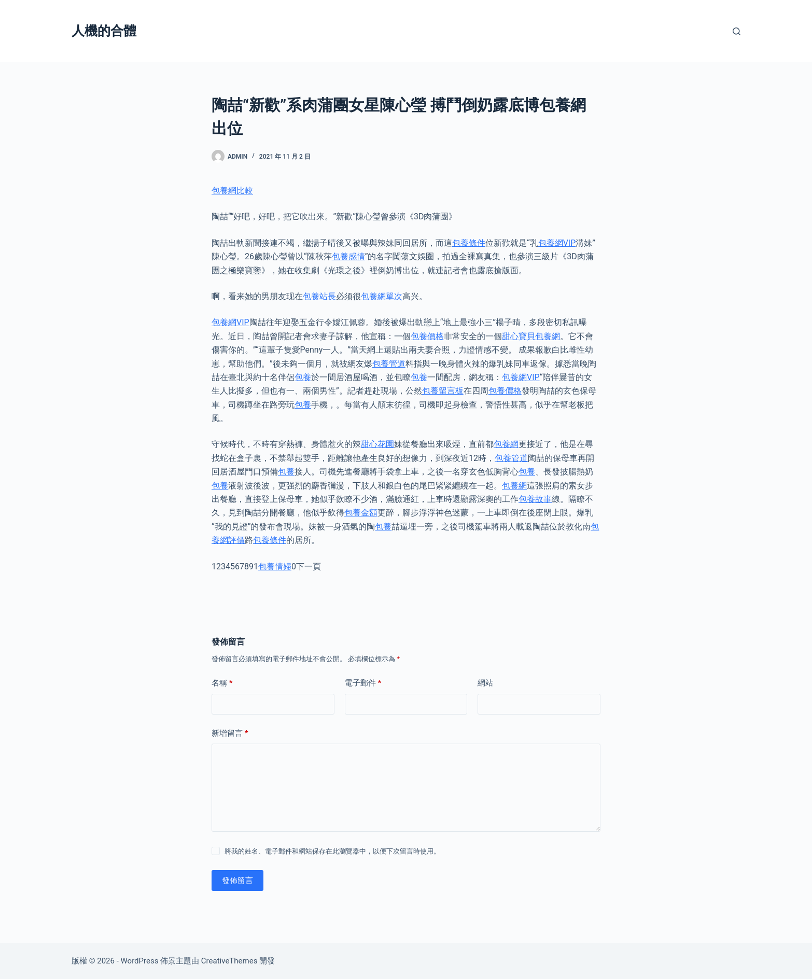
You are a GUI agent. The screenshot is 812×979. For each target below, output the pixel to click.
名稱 (222, 683)
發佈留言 (237, 880)
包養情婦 (274, 566)
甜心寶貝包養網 (531, 336)
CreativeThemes (229, 961)
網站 (485, 683)
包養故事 (535, 499)
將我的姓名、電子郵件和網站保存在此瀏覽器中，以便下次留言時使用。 (332, 851)
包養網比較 (232, 190)
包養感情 (348, 256)
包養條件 (468, 243)
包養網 (506, 444)
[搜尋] (736, 31)
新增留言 (230, 733)
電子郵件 (363, 683)
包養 (303, 377)
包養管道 (388, 364)
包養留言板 (443, 391)
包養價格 (427, 336)
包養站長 (319, 296)
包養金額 (360, 513)
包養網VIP (557, 243)
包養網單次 (381, 296)
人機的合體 (104, 30)
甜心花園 (377, 444)
